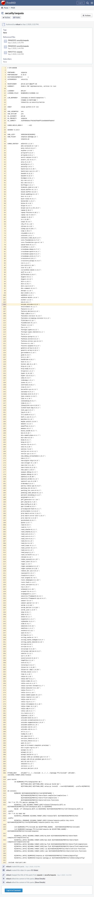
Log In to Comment (14, 890)
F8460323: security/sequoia (18, 46)
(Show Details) (40, 878)
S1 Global (34, 870)
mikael (17, 24)
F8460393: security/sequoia (18, 40)
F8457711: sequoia (15, 52)
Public (17, 17)
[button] (92, 3)
